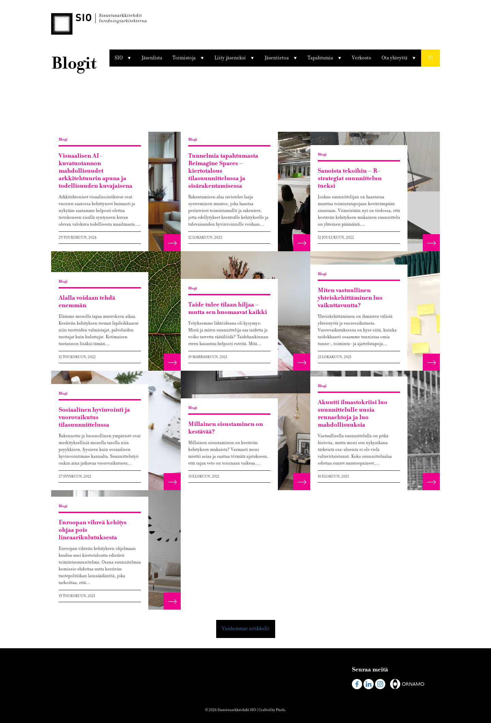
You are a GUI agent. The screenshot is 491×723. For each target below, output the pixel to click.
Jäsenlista (152, 58)
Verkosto (361, 58)
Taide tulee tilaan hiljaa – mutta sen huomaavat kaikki (227, 308)
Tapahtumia (320, 58)
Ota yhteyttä (394, 58)
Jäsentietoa (277, 58)
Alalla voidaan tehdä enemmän (87, 302)
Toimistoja (184, 58)
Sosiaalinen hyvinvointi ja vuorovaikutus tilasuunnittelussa (94, 417)
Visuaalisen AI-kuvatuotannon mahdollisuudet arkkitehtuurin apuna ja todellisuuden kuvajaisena (95, 171)
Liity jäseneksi (230, 58)
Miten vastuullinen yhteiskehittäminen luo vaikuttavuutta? (350, 298)
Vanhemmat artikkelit (245, 628)
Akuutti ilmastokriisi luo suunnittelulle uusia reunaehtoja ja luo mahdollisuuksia (352, 413)
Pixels (280, 710)
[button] (430, 58)
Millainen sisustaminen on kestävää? (225, 428)
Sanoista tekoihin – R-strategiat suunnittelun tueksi (350, 178)
